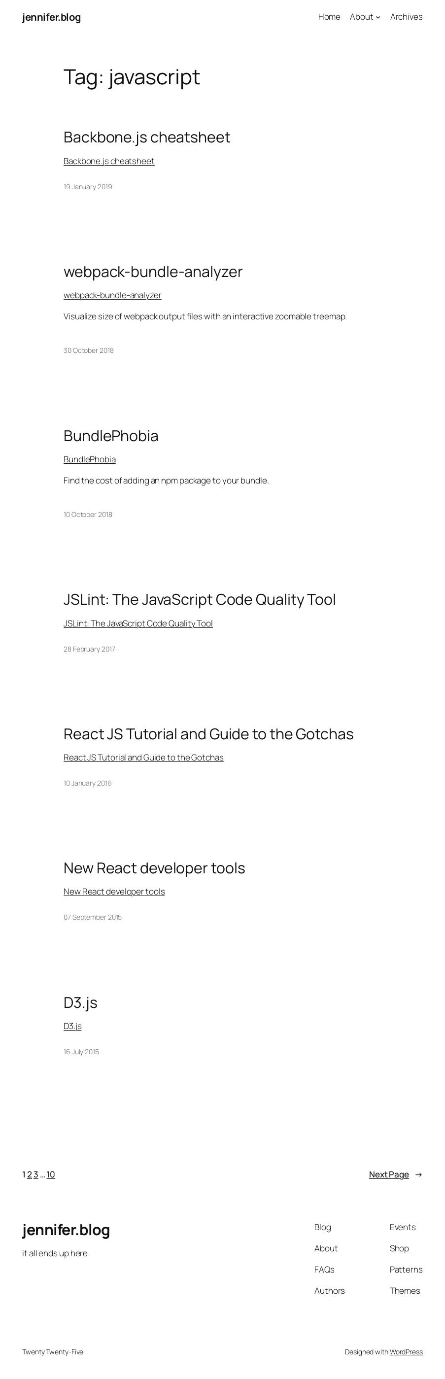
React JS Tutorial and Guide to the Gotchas (209, 733)
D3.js (81, 1002)
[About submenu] (378, 16)
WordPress (406, 1351)
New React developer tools (154, 868)
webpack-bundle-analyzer (153, 271)
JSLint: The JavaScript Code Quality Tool (200, 599)
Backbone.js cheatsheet (147, 137)
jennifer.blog (51, 17)
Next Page (396, 1174)
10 (50, 1174)
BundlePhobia (111, 435)
